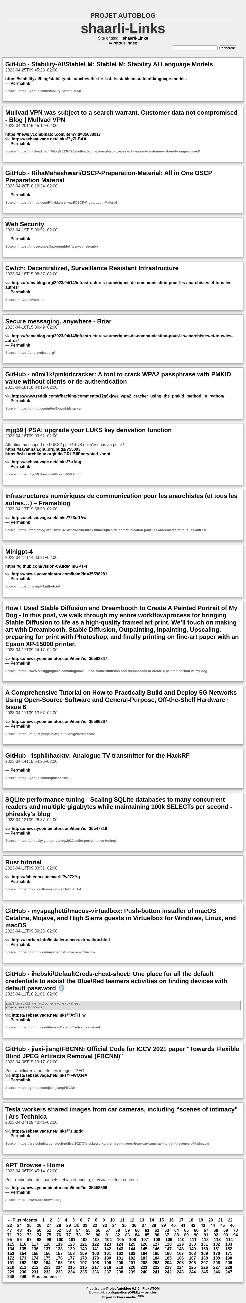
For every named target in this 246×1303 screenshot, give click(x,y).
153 (10, 1255)
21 (220, 1221)
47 (9, 1232)
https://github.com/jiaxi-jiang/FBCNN (47, 1089)
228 (228, 1269)
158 (71, 1255)
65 (186, 1232)
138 (59, 1250)
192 (23, 1264)
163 (131, 1255)
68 (216, 1232)
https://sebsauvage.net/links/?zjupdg (47, 1132)
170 (216, 1255)
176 (59, 1259)
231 (35, 1273)
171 (228, 1255)
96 (19, 1241)
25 (29, 1227)
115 (10, 1246)
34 (114, 1227)
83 (127, 1236)
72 (19, 1236)
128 (168, 1246)
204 (168, 1264)
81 (108, 1236)
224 (180, 1269)
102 (84, 1241)
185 (168, 1259)
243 (180, 1273)
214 (59, 1269)
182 (131, 1259)
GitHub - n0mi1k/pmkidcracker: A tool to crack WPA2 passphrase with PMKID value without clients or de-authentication (118, 378)
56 (98, 1232)
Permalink (20, 83)
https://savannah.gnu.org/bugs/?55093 (43, 449)
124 (119, 1246)
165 (156, 1255)
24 (19, 1227)
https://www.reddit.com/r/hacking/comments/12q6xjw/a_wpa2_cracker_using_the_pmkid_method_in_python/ (118, 396)
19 (200, 1221)
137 (47, 1250)
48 (19, 1232)
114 (229, 1241)
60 (137, 1232)
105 (120, 1241)
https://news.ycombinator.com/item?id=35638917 (53, 134)
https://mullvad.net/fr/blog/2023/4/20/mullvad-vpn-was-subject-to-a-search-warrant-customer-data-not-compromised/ (109, 151)
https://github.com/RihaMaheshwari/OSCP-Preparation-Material (67, 202)
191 (10, 1264)
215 (71, 1269)
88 (176, 1236)
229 (10, 1273)
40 (173, 1227)
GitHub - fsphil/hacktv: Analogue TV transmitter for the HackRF (97, 755)
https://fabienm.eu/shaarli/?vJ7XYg (46, 877)
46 (232, 1227)
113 (217, 1241)
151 (216, 1250)
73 (29, 1236)
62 (157, 1232)
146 (156, 1250)
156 (47, 1255)
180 (107, 1259)
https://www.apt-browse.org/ (40, 1201)
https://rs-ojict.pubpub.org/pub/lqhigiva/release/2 (56, 734)
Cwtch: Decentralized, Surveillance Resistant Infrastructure (92, 268)
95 (9, 1241)
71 (9, 1236)
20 (210, 1221)
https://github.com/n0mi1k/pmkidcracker (50, 408)
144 (131, 1250)
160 (95, 1255)
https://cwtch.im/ (31, 300)
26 (39, 1227)
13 (142, 1221)
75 (49, 1236)
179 (95, 1259)
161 (107, 1255)
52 (58, 1232)
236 (95, 1273)
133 (228, 1246)
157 (59, 1255)
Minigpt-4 (19, 551)
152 (228, 1250)
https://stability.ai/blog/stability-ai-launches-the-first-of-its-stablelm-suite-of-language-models (96, 79)
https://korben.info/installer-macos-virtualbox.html (61, 940)
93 (225, 1236)
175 (47, 1259)
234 (71, 1273)
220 (131, 1269)
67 (206, 1232)
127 (156, 1246)
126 (143, 1246)
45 (222, 1227)
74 (39, 1236)
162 (119, 1255)
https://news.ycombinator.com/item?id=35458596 (59, 1189)
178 (83, 1259)
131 (204, 1246)
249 (23, 1278)
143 (119, 1250)
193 (35, 1264)
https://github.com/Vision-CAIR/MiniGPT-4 (46, 566)
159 (83, 1255)
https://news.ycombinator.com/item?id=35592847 (59, 658)
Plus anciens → (47, 1278)
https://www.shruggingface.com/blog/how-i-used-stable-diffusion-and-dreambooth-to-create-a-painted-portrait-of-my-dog (112, 671)
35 (124, 1227)
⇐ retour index (123, 43)
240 (143, 1273)
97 (29, 1241)
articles (151, 1294)
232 (47, 1273)
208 (216, 1264)
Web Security (24, 224)
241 (156, 1273)
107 (144, 1241)
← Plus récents (22, 1221)
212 (35, 1269)
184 (156, 1259)
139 (71, 1250)
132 (216, 1246)
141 (95, 1250)
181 (119, 1259)
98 (39, 1241)
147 (168, 1250)
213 (47, 1269)
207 (204, 1264)
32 (94, 1227)
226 (204, 1269)
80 (98, 1236)
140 (83, 1250)
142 (107, 1250)
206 (192, 1264)
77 (68, 1236)
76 (58, 1236)
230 (23, 1273)
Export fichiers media (123, 1299)
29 (68, 1227)
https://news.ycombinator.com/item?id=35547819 (59, 828)
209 (228, 1264)
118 (47, 1246)
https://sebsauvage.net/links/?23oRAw (49, 517)
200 (119, 1264)
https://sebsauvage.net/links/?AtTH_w (49, 1017)
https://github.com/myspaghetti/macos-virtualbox (57, 952)
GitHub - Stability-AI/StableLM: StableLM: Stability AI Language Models (109, 64)
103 (96, 1241)
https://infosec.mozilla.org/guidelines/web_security (58, 246)
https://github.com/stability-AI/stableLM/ (49, 91)
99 (49, 1241)
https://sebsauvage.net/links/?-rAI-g (46, 462)
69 (225, 1232)
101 (72, 1241)
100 (59, 1241)
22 (230, 1221)
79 (88, 1236)
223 (168, 1269)
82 (117, 1236)
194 (47, 1264)
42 (193, 1227)
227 (216, 1269)
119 (59, 1246)
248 (10, 1278)
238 (119, 1273)
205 (180, 1264)
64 (176, 1232)
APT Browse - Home (34, 1166)
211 (23, 1269)
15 (161, 1221)
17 (181, 1221)
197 (83, 1264)
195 (59, 1264)
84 (137, 1236)
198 (95, 1264)
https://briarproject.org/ (36, 353)
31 (85, 1227)
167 (180, 1255)
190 (228, 1259)
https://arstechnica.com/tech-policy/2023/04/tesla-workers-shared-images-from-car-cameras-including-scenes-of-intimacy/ (113, 1145)
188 (204, 1259)
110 (180, 1241)
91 (206, 1236)
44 (212, 1227)
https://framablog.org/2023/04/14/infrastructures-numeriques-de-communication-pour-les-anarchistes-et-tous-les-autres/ (112, 530)
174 (35, 1259)
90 (196, 1236)
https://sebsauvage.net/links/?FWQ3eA (49, 1077)
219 (119, 1269)
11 (122, 1221)
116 (23, 1246)
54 (78, 1232)
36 (134, 1227)
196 (71, 1264)
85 (147, 1236)
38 (154, 1227)
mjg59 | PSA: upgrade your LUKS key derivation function (88, 430)
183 (143, 1259)
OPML (134, 1294)
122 (95, 1246)
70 (235, 1232)
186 (180, 1259)
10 (112, 1221)
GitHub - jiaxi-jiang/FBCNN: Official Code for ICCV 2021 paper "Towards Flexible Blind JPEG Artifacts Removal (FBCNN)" (122, 1054)
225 (192, 1269)
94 (235, 1236)
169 (204, 1255)
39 (163, 1227)
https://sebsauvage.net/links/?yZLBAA (49, 139)
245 (204, 1273)
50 (39, 1232)
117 (35, 1246)
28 (58, 1227)
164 (143, 1255)
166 (168, 1255)
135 (23, 1250)
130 (192, 1246)
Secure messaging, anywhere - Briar (58, 321)
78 (78, 1236)
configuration (116, 1294)
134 (10, 1250)
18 (191, 1221)
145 (143, 1250)
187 (192, 1259)
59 (127, 1232)
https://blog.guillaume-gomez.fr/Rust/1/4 (49, 889)
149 (192, 1250)
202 (143, 1264)
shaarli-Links (123, 28)
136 (35, 1250)
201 (131, 1264)
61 (147, 1232)
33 (104, 1227)
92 (216, 1236)
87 (167, 1236)
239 (131, 1273)
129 (180, 1246)
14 (151, 1221)
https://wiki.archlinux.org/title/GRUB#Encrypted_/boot (57, 454)
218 (107, 1269)
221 (143, 1269)
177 (71, 1259)
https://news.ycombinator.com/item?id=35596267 (59, 721)
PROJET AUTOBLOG (123, 15)
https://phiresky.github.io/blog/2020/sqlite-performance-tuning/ (67, 841)
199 (107, 1264)
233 (59, 1273)
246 (216, 1273)
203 (156, 1264)
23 (9, 1227)
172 (10, 1259)
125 (131, 1246)
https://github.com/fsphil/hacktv (43, 778)
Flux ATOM (151, 1290)
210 (10, 1269)
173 (23, 1259)
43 (203, 1227)
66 (196, 1232)
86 (157, 1236)
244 (192, 1273)
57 (108, 1232)
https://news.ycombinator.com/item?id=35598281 (59, 574)
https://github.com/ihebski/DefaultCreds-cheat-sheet (59, 1029)
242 (168, 1273)
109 (168, 1241)
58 (117, 1232)
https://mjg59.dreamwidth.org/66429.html (50, 474)
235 (83, 1273)
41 (183, 1227)
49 (29, 1232)
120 (71, 1246)
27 (49, 1227)
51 (49, 1232)
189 (216, 1259)
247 (228, 1273)
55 (88, 1232)
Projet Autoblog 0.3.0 (123, 1290)
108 (156, 1241)
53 (68, 1232)
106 (132, 1241)
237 (107, 1273)
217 (95, 1269)
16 (171, 1221)
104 (108, 1241)
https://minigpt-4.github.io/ (39, 586)
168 (192, 1255)
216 (83, 1269)
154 (23, 1255)
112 (205, 1241)
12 (132, 1221)
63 (167, 1232)
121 (83, 1246)
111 (193, 1241)
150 (204, 1250)
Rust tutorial (23, 862)
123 (107, 1246)
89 (186, 1236)
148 (180, 1250)
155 (35, 1255)
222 (156, 1269)
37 (144, 1227)
